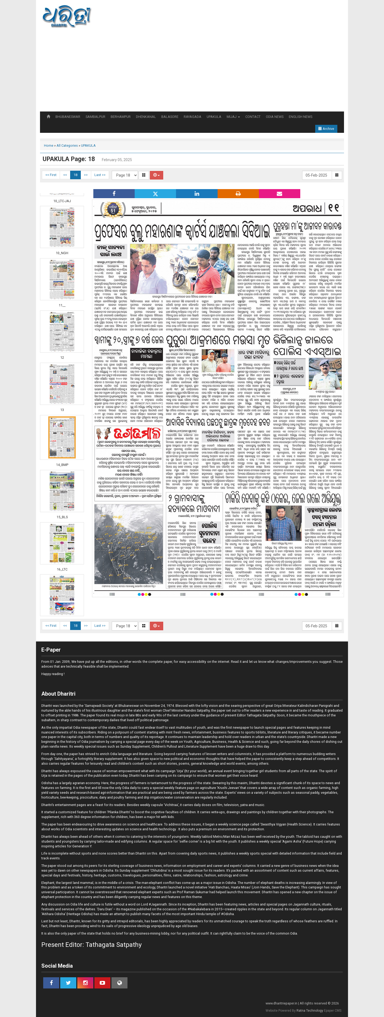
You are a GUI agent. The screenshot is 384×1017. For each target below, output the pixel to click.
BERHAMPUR (121, 117)
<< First (51, 175)
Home (48, 145)
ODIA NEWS (274, 117)
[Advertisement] (192, 71)
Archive (326, 129)
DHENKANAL (146, 117)
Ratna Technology (310, 1010)
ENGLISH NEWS (300, 117)
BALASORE (169, 117)
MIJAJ (233, 117)
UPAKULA (214, 117)
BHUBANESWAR (67, 117)
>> (86, 175)
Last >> (100, 175)
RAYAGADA (192, 117)
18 (75, 175)
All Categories (67, 145)
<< (65, 175)
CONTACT (253, 117)
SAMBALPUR (95, 117)
